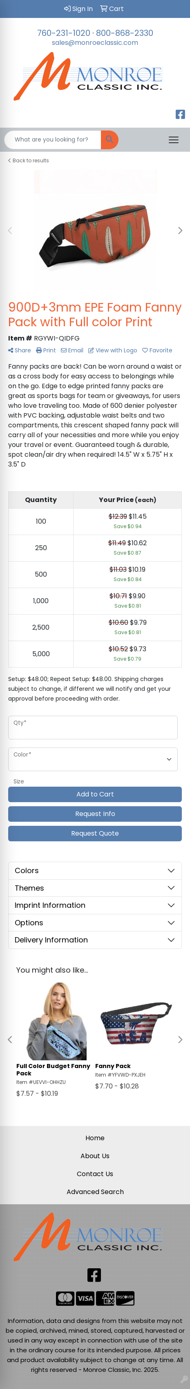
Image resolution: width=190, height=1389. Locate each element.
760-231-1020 (63, 33)
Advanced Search (95, 1192)
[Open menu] (173, 140)
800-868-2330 (124, 33)
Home (95, 1138)
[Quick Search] (52, 139)
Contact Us (95, 1174)
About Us (95, 1156)
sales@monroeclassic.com (95, 42)
